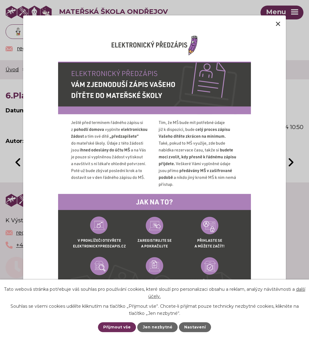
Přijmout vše (117, 327)
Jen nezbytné (157, 327)
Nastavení (195, 327)
